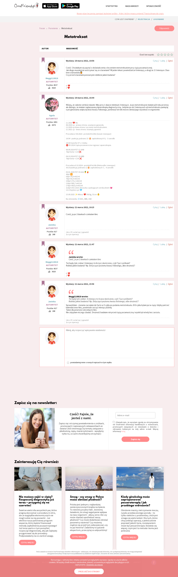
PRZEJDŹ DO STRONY (89, 571)
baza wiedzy (132, 6)
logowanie (158, 19)
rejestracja (144, 19)
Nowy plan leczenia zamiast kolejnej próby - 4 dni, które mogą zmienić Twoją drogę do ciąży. (120, 13)
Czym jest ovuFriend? (124, 19)
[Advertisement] (24, 63)
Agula (52, 115)
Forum (42, 28)
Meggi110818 (52, 78)
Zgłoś (170, 60)
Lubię (162, 60)
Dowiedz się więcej (94, 564)
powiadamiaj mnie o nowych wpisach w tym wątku (89, 362)
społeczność (153, 6)
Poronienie (53, 28)
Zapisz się (135, 439)
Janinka (52, 225)
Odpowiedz (164, 28)
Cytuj (155, 60)
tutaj (123, 431)
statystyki (112, 6)
